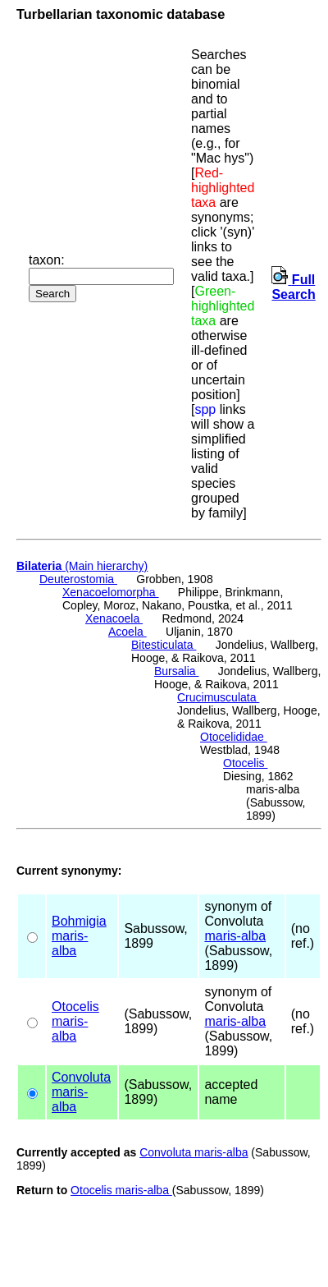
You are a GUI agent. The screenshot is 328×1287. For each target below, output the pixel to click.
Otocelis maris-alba (121, 1190)
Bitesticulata (163, 644)
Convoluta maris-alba (193, 1152)
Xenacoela (114, 618)
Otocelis (245, 763)
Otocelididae (233, 736)
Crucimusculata (218, 697)
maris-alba (70, 943)
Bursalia (176, 671)
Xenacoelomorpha (110, 592)
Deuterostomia (78, 579)
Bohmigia (79, 921)
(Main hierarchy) (82, 565)
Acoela (127, 631)
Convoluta (81, 1077)
